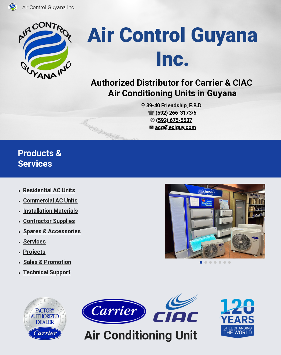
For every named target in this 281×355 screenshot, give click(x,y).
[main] (172, 77)
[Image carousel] (215, 224)
